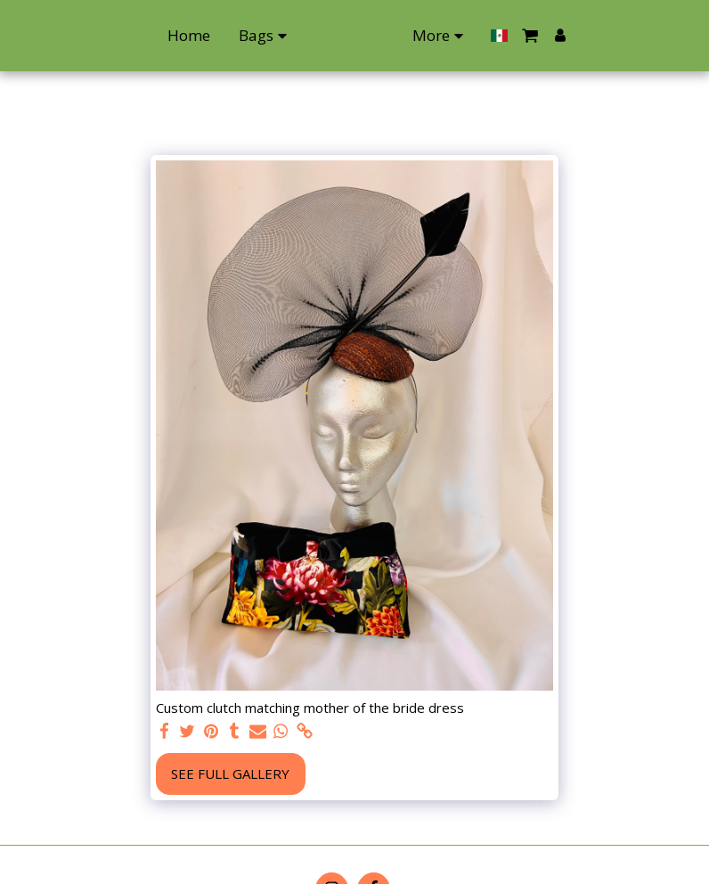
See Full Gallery (230, 773)
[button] (617, 35)
